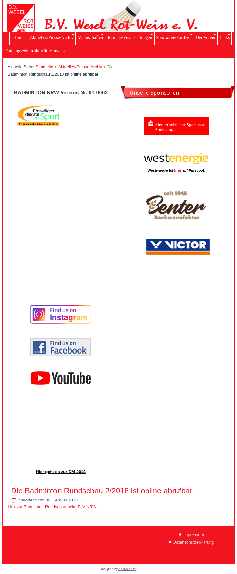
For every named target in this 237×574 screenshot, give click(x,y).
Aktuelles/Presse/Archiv (80, 66)
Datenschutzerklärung (193, 542)
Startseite (44, 66)
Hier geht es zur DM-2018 (61, 471)
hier (178, 170)
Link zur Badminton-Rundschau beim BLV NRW (52, 506)
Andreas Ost (127, 569)
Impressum (193, 534)
